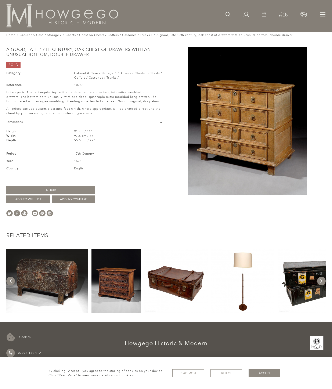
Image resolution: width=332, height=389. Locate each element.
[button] (283, 14)
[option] (47, 281)
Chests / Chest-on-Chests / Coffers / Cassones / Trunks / (109, 35)
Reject (226, 373)
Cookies (18, 337)
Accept (264, 373)
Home (10, 35)
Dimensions (85, 122)
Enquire (50, 190)
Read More (188, 373)
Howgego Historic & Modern (166, 343)
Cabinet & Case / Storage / (40, 35)
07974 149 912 (23, 353)
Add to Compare (73, 199)
